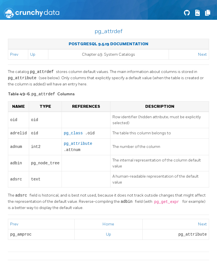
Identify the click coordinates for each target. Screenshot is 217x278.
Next (202, 54)
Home (108, 224)
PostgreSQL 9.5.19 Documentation (108, 44)
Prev (14, 54)
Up (32, 54)
